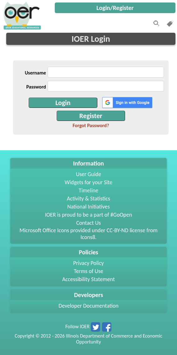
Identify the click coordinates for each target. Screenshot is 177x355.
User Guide (88, 174)
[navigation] (21, 28)
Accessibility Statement (88, 279)
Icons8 (88, 237)
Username (35, 73)
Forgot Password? (90, 125)
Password (36, 87)
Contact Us (88, 222)
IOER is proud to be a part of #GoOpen (88, 214)
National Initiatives (88, 206)
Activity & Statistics (88, 198)
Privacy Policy (88, 263)
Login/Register (115, 8)
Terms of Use (88, 271)
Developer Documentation (88, 305)
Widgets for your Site (88, 182)
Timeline (88, 190)
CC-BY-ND (117, 230)
